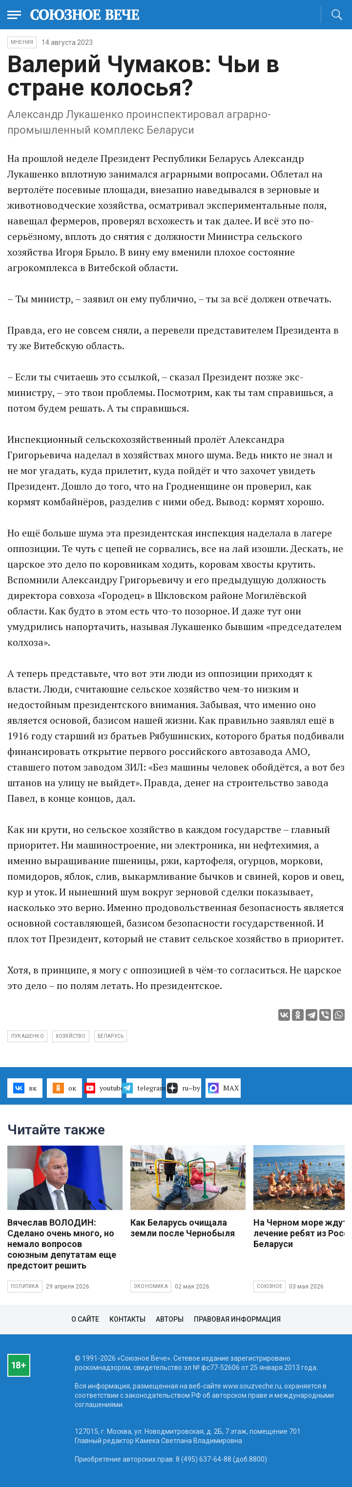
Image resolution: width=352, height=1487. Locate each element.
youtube (104, 1088)
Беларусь (111, 1036)
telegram (144, 1088)
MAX (223, 1088)
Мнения (22, 42)
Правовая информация (237, 1319)
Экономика (151, 1286)
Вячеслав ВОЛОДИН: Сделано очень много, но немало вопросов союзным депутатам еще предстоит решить (61, 1243)
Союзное (269, 1286)
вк (24, 1088)
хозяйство (71, 1036)
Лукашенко (27, 1036)
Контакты (127, 1319)
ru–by (183, 1088)
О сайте (85, 1319)
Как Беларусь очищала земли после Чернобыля (182, 1227)
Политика (25, 1286)
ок (64, 1088)
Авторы (170, 1319)
